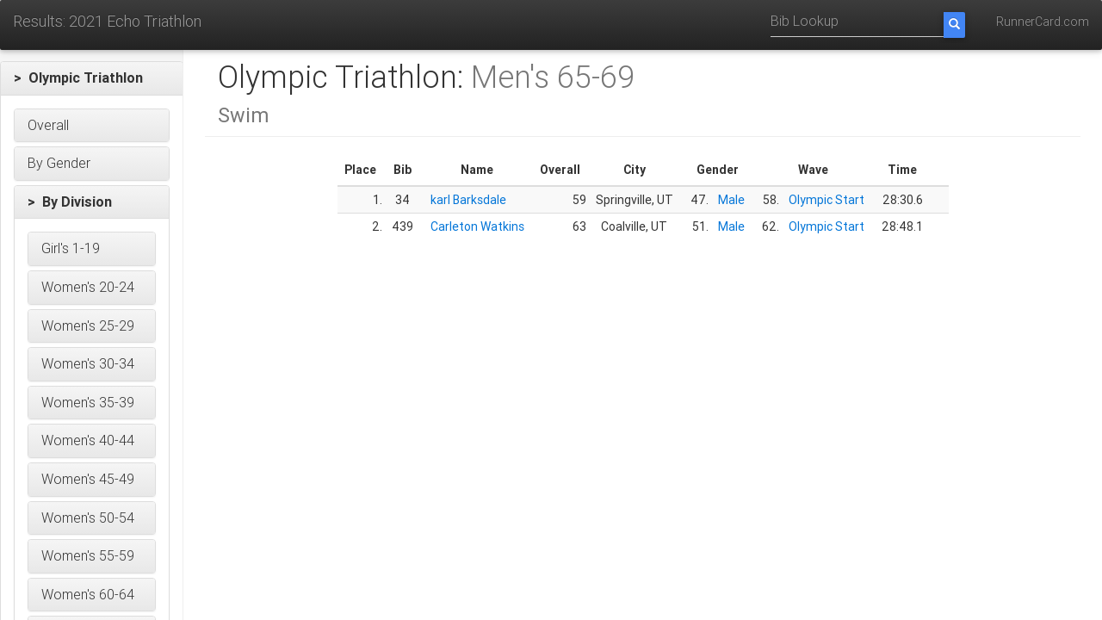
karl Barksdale (468, 200)
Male (731, 200)
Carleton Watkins (477, 226)
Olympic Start (826, 200)
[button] (92, 78)
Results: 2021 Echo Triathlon (107, 21)
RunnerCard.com (1042, 21)
